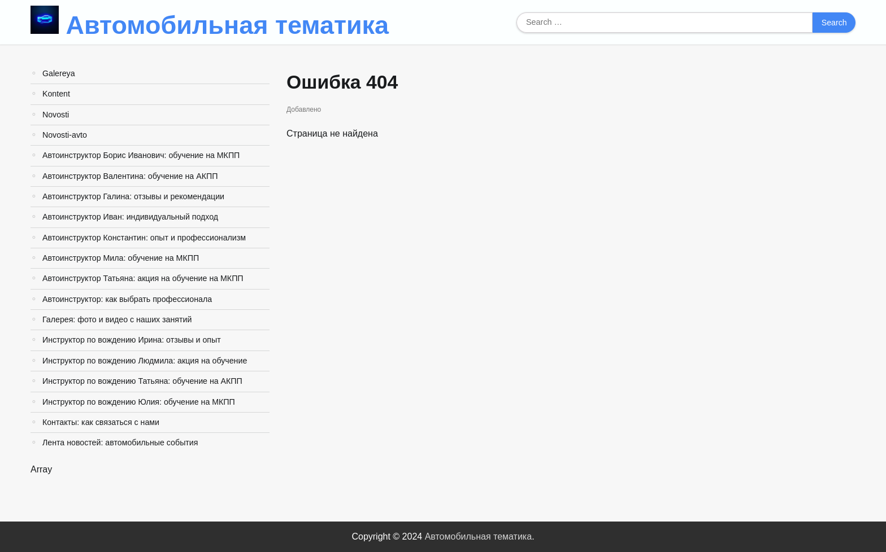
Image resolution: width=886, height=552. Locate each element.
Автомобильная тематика (227, 25)
